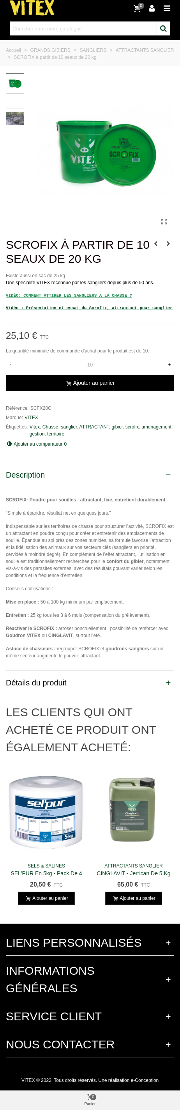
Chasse (50, 427)
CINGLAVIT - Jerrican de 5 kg (133, 873)
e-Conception (145, 1080)
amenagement (156, 427)
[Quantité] (90, 364)
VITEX (31, 417)
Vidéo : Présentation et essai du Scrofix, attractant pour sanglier (89, 308)
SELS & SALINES (46, 866)
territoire (55, 434)
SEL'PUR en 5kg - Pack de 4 (46, 873)
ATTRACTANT (94, 427)
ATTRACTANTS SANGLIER (133, 866)
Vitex (35, 427)
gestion (37, 434)
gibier (117, 427)
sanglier (69, 427)
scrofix (132, 427)
